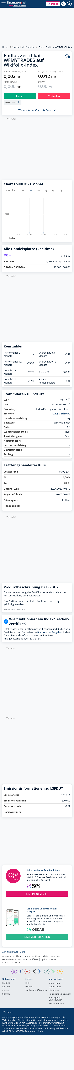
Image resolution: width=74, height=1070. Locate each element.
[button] (53, 3)
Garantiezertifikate (11, 959)
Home (5, 47)
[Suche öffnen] (63, 3)
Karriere (6, 987)
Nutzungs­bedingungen (60, 994)
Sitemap (6, 994)
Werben (29, 987)
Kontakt (6, 983)
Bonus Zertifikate (32, 956)
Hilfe (27, 983)
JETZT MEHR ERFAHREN (37, 937)
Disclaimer (54, 990)
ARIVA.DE (6, 1031)
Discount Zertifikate (11, 956)
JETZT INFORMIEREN (37, 893)
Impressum (54, 983)
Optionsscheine (48, 959)
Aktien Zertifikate (51, 956)
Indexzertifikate (30, 959)
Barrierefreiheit (56, 1003)
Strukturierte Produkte (23, 47)
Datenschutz (55, 987)
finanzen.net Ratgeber (49, 632)
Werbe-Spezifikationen (36, 990)
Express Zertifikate (11, 962)
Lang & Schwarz (61, 413)
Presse (5, 990)
